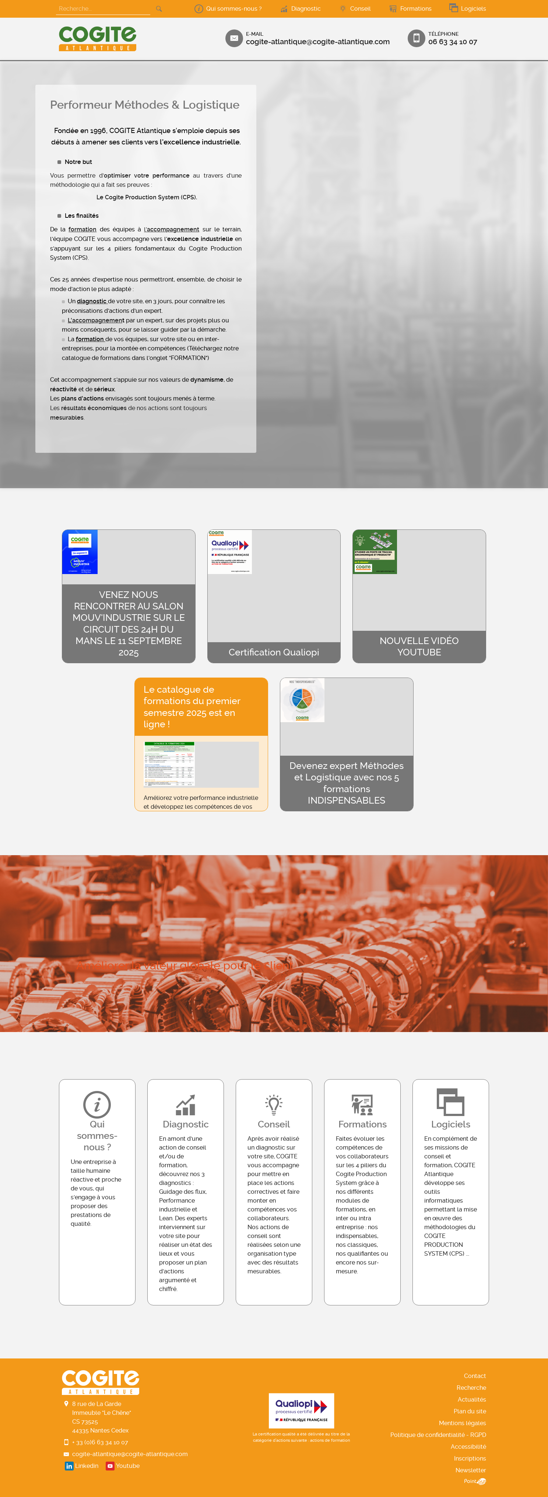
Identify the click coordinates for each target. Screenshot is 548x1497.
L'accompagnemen (95, 320)
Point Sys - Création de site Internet (475, 1481)
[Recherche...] (103, 9)
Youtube (128, 1465)
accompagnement (173, 229)
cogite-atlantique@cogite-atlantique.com (130, 1454)
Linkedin (86, 1465)
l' (145, 229)
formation (82, 229)
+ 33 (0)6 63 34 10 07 (100, 1442)
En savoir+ (97, 1192)
